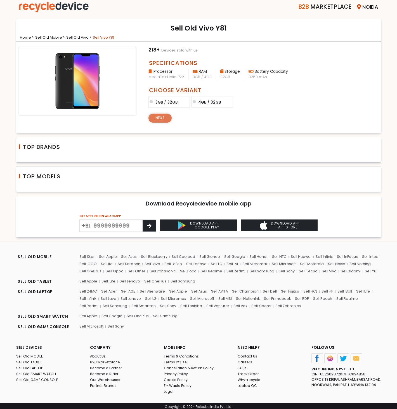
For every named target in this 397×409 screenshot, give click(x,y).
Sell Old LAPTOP (30, 366)
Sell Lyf (231, 264)
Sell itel (107, 264)
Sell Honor (257, 256)
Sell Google (233, 256)
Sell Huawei (299, 256)
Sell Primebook (275, 298)
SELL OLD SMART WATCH (43, 316)
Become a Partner (106, 366)
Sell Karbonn (128, 264)
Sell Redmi (235, 271)
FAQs (242, 366)
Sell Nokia (334, 264)
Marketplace (320, 6)
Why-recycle (249, 378)
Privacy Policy (176, 372)
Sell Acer (109, 291)
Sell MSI (223, 298)
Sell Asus (129, 256)
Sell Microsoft (282, 264)
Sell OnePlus (90, 271)
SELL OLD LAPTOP (36, 292)
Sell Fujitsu (290, 291)
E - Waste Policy (178, 384)
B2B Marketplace (105, 360)
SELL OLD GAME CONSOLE (44, 326)
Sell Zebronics (264, 305)
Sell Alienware (153, 291)
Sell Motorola (310, 264)
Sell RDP (300, 298)
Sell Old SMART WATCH (36, 372)
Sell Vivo (327, 271)
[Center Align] (149, 226)
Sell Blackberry (154, 256)
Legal (169, 389)
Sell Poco (187, 271)
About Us (98, 354)
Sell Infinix (322, 256)
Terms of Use (176, 360)
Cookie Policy (176, 378)
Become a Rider (104, 372)
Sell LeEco (172, 264)
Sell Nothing (357, 264)
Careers (245, 360)
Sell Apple (108, 256)
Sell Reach (320, 298)
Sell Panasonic (162, 271)
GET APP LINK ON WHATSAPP (100, 216)
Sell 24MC (88, 291)
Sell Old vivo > (82, 37)
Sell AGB (128, 291)
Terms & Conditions (181, 354)
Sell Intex (367, 256)
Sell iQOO (88, 264)
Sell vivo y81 (109, 37)
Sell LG (215, 264)
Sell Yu (368, 271)
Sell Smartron (120, 305)
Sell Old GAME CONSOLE (37, 378)
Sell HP (327, 291)
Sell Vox (216, 305)
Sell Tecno (306, 271)
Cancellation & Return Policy (189, 366)
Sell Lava (152, 264)
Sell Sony (285, 271)
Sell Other (136, 271)
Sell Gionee (209, 256)
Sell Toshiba (167, 305)
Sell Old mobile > (52, 37)
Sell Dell (270, 291)
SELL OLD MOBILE (35, 257)
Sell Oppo (115, 271)
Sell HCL (310, 291)
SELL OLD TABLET (35, 281)
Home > (27, 37)
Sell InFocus (345, 256)
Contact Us (247, 354)
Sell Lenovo (195, 264)
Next (161, 117)
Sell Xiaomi (349, 271)
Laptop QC (247, 384)
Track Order (248, 372)
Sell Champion (246, 291)
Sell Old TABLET (29, 360)
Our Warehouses (105, 378)
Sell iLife (108, 281)
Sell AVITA (220, 291)
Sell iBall (344, 291)
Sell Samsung (261, 271)
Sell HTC (278, 256)
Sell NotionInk (246, 298)
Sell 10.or (87, 256)
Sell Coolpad (183, 256)
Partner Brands (103, 384)
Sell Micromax (253, 264)
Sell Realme (211, 271)
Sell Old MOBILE (29, 354)
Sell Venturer (193, 305)
